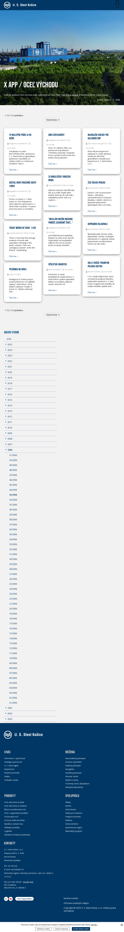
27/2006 (13, 574)
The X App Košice (24, 899)
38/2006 (13, 519)
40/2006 (13, 509)
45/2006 (13, 485)
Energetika (69, 769)
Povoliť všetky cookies (81, 929)
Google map (28, 882)
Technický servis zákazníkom (77, 784)
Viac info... (94, 925)
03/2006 (13, 692)
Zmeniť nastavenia (61, 929)
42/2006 (13, 499)
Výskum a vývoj (71, 780)
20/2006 (13, 608)
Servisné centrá (71, 776)
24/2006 (13, 588)
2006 (117, 99)
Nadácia (68, 820)
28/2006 (13, 569)
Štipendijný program (73, 831)
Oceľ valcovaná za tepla (14, 802)
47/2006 (13, 475)
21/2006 (13, 603)
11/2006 (13, 653)
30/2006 (13, 559)
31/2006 (13, 554)
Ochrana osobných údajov (76, 903)
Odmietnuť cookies (43, 929)
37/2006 (13, 524)
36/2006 (13, 529)
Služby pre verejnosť (73, 813)
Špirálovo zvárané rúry (13, 824)
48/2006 (13, 470)
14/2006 (13, 638)
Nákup (68, 802)
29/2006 (13, 564)
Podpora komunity (73, 816)
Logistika (8, 831)
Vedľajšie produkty (12, 827)
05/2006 (13, 683)
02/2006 (13, 697)
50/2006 (13, 460)
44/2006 (13, 489)
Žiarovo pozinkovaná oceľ (15, 809)
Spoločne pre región (73, 827)
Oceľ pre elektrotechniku (14, 820)
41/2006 (13, 504)
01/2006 (13, 702)
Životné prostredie (11, 773)
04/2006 (13, 688)
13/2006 (13, 643)
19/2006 (13, 613)
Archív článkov (104, 99)
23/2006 (13, 594)
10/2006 (13, 658)
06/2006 (13, 678)
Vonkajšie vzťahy (11, 780)
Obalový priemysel (73, 765)
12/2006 (13, 648)
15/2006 (13, 633)
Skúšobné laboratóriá (74, 787)
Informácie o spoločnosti (14, 758)
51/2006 (13, 455)
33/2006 (13, 544)
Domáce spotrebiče (73, 762)
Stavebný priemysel (73, 773)
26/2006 (13, 579)
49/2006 (13, 465)
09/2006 (13, 663)
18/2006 (13, 618)
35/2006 (13, 534)
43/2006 (13, 494)
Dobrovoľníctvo (71, 824)
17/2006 (13, 623)
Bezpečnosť (9, 769)
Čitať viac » (13, 170)
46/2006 (13, 480)
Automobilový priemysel (75, 758)
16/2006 (13, 628)
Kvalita (7, 776)
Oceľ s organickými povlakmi (16, 813)
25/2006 (13, 584)
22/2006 (13, 598)
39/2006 (13, 514)
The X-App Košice (69, 95)
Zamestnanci (70, 809)
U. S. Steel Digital (11, 765)
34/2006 (13, 539)
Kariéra (68, 806)
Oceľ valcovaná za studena (15, 806)
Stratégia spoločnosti (13, 762)
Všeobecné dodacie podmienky (17, 834)
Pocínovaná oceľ (11, 816)
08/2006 (13, 668)
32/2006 (13, 549)
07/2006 (13, 673)
